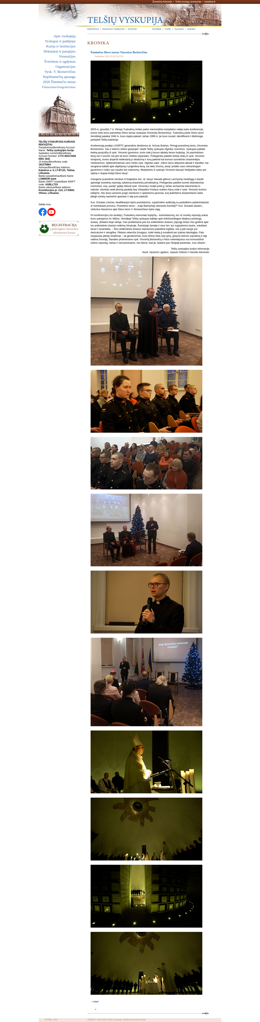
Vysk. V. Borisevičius (60, 72)
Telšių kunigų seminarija (188, 1)
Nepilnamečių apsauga (59, 77)
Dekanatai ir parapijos (59, 51)
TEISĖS (91, 1020)
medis (168, 29)
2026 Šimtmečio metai (59, 82)
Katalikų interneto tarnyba (134, 1020)
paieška (191, 29)
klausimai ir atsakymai (113, 29)
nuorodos (179, 29)
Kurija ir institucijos (61, 46)
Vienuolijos (67, 56)
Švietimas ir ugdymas (60, 61)
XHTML (48, 1020)
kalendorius (93, 29)
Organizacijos (65, 67)
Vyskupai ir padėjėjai (60, 41)
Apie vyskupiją (65, 36)
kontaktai (156, 29)
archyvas (132, 29)
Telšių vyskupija (114, 1020)
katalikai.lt (210, 1)
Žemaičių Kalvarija (162, 1)
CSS (55, 1020)
